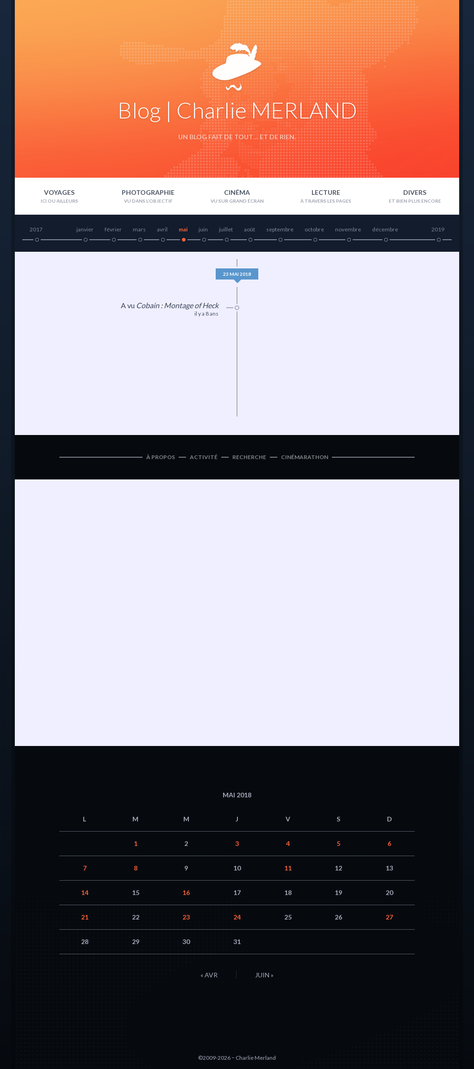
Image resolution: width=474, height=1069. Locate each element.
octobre (314, 229)
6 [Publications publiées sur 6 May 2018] (389, 843)
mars (139, 229)
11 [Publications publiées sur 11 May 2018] (288, 868)
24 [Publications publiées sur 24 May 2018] (237, 917)
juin (203, 229)
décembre (385, 229)
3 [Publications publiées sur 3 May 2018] (237, 843)
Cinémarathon (304, 457)
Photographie (148, 192)
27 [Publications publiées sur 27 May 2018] (389, 917)
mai (183, 229)
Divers (414, 192)
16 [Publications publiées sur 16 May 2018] (186, 892)
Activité (204, 457)
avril (162, 229)
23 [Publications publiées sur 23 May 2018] (186, 917)
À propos (160, 457)
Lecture (326, 192)
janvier (85, 229)
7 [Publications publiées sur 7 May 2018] (85, 868)
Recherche (249, 457)
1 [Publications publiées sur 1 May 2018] (135, 843)
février (113, 229)
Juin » (264, 975)
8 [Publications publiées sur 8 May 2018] (135, 868)
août (249, 229)
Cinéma (237, 192)
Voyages (59, 192)
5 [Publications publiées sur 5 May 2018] (338, 843)
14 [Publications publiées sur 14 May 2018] (84, 892)
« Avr (209, 975)
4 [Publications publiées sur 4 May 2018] (288, 843)
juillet (226, 229)
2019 (437, 229)
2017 (36, 229)
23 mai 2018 (237, 274)
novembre (348, 229)
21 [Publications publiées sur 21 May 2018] (84, 917)
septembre (279, 229)
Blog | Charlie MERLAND (237, 110)
